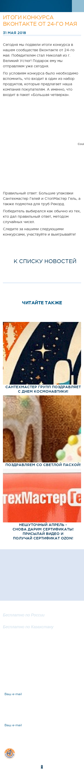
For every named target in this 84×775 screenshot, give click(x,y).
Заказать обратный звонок (42, 640)
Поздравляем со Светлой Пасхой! (43, 465)
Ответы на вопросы (36, 672)
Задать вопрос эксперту (40, 656)
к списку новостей (45, 261)
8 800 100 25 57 (19, 609)
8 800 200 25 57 (19, 622)
